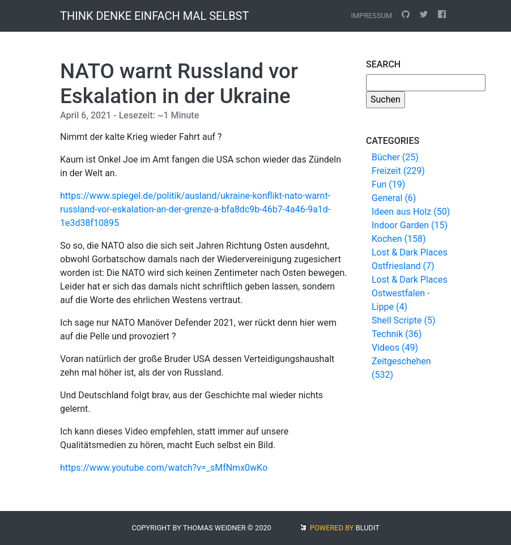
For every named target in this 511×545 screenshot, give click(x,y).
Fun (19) (388, 184)
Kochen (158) (398, 238)
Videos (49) (395, 347)
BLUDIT (368, 527)
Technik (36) (396, 334)
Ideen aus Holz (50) (411, 211)
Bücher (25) (395, 157)
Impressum (371, 15)
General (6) (394, 198)
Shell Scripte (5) (403, 320)
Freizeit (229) (398, 170)
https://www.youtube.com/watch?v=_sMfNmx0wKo (163, 467)
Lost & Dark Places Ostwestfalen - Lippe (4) (410, 293)
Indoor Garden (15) (410, 225)
